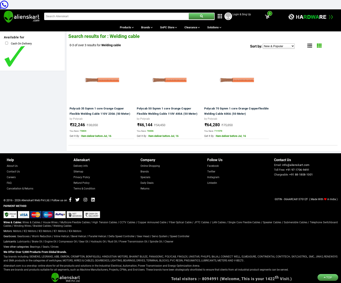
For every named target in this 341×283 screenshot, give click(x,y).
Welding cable (111, 45)
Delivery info (81, 165)
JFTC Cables (201, 222)
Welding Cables (62, 225)
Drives (55, 246)
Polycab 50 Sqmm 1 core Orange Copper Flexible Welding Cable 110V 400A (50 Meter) (167, 111)
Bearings (35, 246)
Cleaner (168, 241)
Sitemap (78, 171)
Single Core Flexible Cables (244, 222)
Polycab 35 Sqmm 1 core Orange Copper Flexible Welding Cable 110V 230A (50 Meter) (100, 111)
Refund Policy (82, 182)
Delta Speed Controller (122, 236)
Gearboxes (23, 236)
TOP (328, 277)
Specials (145, 177)
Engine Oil (50, 241)
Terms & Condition (84, 188)
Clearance (191, 27)
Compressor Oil (68, 241)
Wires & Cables (31, 222)
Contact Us (13, 171)
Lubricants (23, 241)
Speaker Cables (272, 222)
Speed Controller (179, 236)
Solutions (214, 27)
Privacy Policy (82, 177)
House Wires (50, 222)
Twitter (211, 171)
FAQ (9, 182)
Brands (146, 27)
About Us (12, 165)
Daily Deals (147, 182)
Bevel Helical (78, 236)
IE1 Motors (60, 231)
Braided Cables (42, 225)
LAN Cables (219, 222)
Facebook (213, 165)
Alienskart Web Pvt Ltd (35, 200)
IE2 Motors (30, 231)
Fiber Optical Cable (180, 222)
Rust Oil (112, 241)
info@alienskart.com (295, 165)
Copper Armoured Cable (152, 222)
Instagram (213, 177)
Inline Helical (61, 236)
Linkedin (212, 182)
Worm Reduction (42, 236)
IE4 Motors (75, 231)
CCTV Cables (127, 222)
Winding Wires (22, 225)
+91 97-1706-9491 (297, 170)
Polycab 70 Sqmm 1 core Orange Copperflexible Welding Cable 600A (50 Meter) (236, 111)
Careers (11, 177)
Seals (46, 246)
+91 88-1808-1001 (301, 174)
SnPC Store (168, 27)
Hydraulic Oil (98, 241)
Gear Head (143, 236)
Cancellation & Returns (20, 188)
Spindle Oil (156, 241)
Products (126, 27)
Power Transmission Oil (133, 241)
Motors (17, 231)
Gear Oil (83, 241)
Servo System (160, 236)
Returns (144, 188)
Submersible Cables (295, 222)
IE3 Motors (45, 231)
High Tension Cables (104, 222)
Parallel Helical (97, 236)
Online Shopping (150, 165)
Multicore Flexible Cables (75, 222)
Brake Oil (37, 241)
